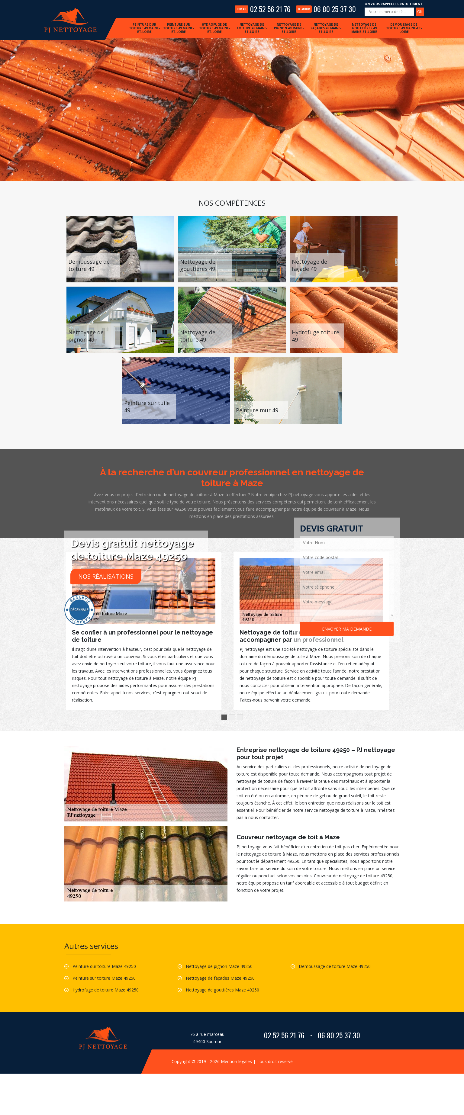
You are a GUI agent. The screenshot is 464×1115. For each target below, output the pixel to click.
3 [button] (240, 717)
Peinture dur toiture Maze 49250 (104, 966)
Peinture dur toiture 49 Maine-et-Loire (144, 28)
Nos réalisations (106, 576)
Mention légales (236, 1061)
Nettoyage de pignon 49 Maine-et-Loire (289, 28)
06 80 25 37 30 (326, 8)
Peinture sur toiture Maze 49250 (104, 978)
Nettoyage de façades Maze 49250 (220, 978)
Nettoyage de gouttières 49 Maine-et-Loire (364, 28)
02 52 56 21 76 (263, 8)
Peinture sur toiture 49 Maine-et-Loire (178, 28)
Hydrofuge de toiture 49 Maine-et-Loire (214, 28)
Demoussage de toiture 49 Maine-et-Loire (404, 28)
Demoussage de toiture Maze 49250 (335, 966)
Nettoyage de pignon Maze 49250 (219, 966)
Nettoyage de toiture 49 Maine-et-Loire (252, 28)
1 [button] (224, 717)
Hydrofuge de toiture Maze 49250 (105, 990)
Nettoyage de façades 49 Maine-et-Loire (326, 28)
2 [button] (232, 717)
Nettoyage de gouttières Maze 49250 (222, 990)
